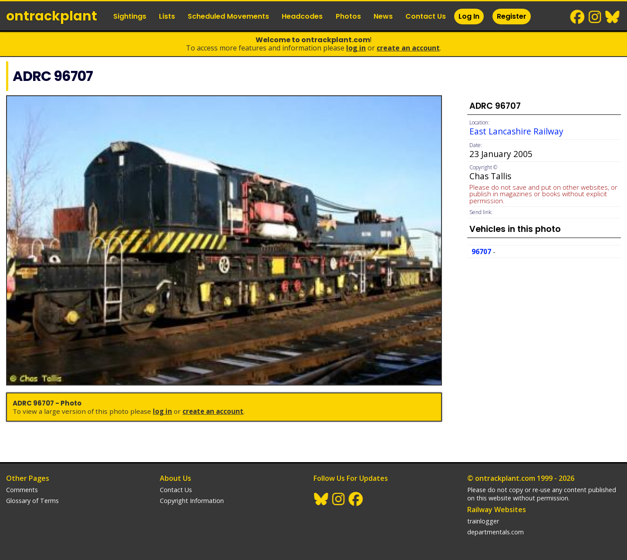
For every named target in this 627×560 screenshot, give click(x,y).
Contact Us (425, 16)
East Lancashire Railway (516, 131)
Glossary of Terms (32, 500)
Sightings (129, 16)
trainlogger (483, 521)
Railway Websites (496, 509)
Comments (22, 490)
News (383, 16)
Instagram (595, 17)
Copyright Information (192, 500)
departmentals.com (495, 532)
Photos (348, 16)
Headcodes (302, 16)
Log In (468, 16)
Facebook (578, 17)
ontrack (51, 16)
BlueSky (612, 17)
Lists (167, 16)
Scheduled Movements (228, 16)
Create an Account (408, 48)
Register (511, 16)
